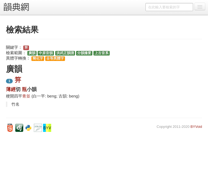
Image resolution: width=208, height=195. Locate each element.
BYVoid (196, 127)
